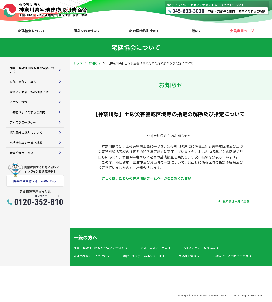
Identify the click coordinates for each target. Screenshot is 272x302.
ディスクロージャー (23, 122)
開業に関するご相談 (251, 11)
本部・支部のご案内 (221, 11)
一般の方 (195, 30)
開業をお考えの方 (87, 30)
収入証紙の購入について (26, 132)
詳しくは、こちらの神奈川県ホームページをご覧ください (146, 178)
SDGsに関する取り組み (199, 248)
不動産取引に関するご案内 (27, 112)
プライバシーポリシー (55, 292)
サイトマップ (18, 292)
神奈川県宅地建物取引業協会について (32, 70)
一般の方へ (86, 237)
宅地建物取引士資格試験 (26, 142)
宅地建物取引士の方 (144, 30)
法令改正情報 (18, 102)
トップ (78, 63)
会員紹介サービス (21, 152)
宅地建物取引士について (90, 256)
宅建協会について (31, 30)
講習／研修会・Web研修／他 (29, 92)
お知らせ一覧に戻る (235, 201)
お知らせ (95, 63)
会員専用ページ (242, 30)
